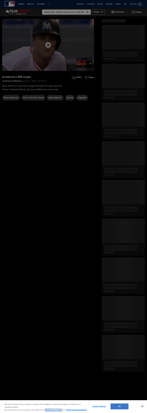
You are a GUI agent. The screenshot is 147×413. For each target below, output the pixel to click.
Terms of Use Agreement (76, 410)
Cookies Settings (99, 406)
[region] (73, 406)
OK (119, 406)
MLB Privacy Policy (53, 410)
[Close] (142, 406)
